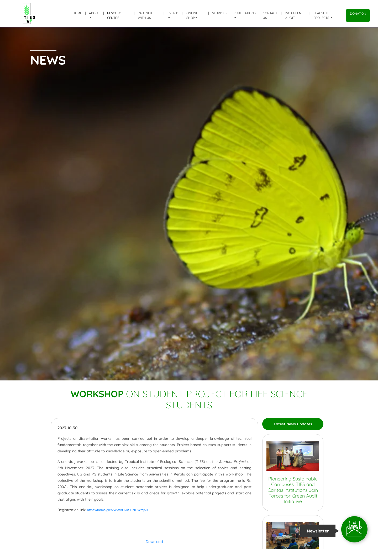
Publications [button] (245, 13)
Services (219, 13)
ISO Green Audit (293, 15)
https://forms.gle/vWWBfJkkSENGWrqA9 (117, 510)
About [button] (94, 13)
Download (154, 541)
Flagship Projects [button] (321, 15)
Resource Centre (115, 15)
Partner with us (145, 15)
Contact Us (270, 15)
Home (77, 13)
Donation (358, 13)
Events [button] (173, 13)
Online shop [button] (192, 15)
